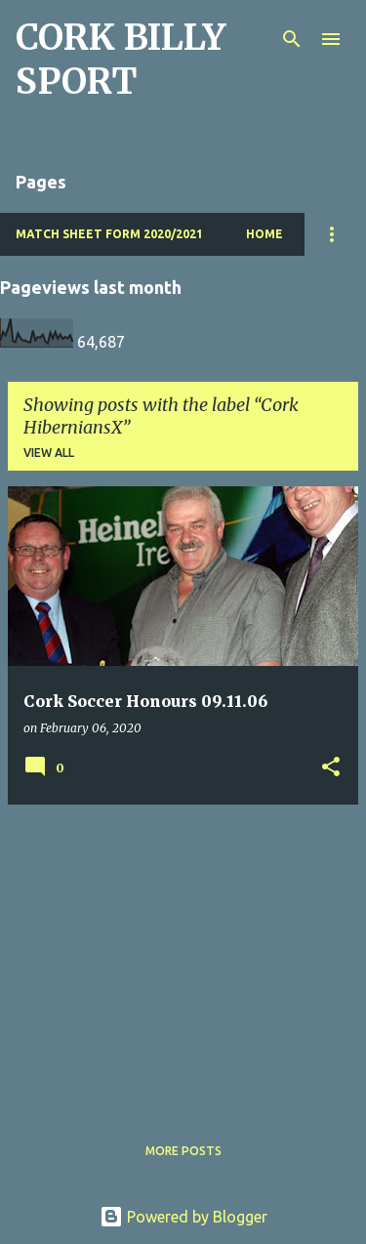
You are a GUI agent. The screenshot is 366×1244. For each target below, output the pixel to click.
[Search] (292, 39)
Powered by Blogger (183, 1216)
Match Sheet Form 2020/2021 (109, 234)
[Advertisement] (183, 957)
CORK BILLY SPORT (120, 60)
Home (264, 234)
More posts (183, 1150)
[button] (331, 768)
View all (48, 452)
